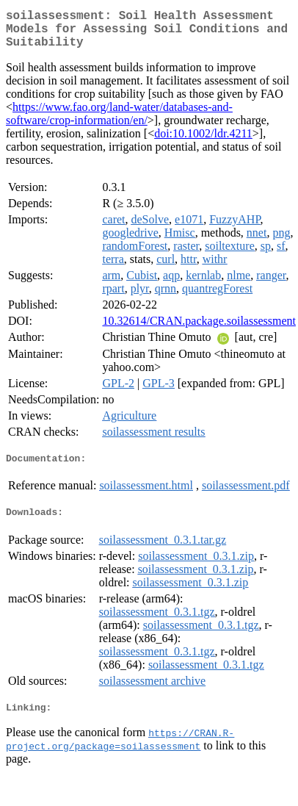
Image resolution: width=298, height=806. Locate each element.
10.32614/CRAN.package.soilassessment (199, 329)
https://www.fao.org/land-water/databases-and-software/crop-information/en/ (119, 122)
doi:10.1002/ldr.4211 (203, 142)
